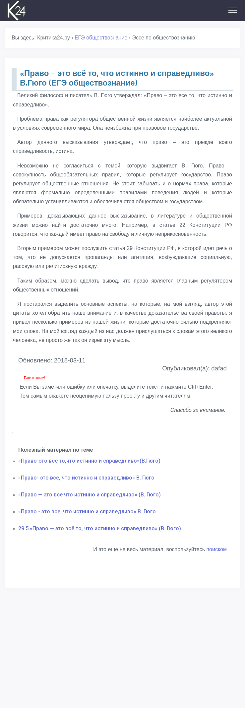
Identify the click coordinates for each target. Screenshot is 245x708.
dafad (219, 368)
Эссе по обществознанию (163, 37)
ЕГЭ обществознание (101, 37)
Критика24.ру (53, 37)
